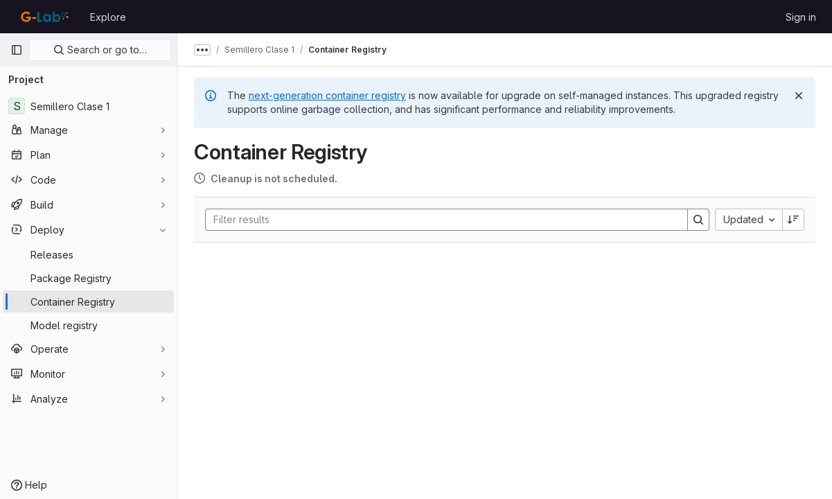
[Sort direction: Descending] (793, 220)
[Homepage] (43, 17)
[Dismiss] (798, 95)
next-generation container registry (327, 95)
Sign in (801, 17)
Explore (108, 17)
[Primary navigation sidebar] (17, 50)
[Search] (439, 219)
